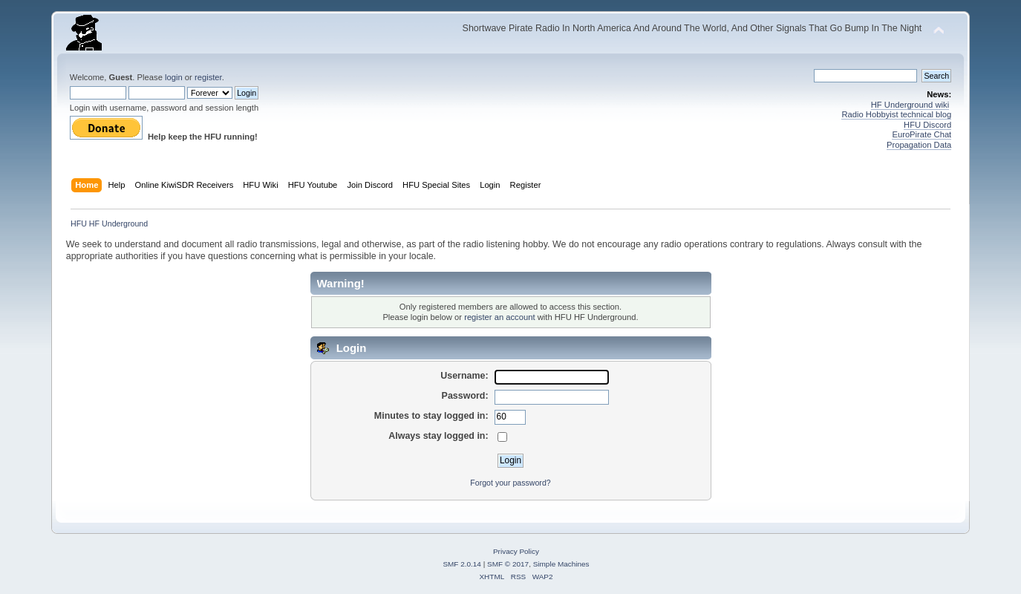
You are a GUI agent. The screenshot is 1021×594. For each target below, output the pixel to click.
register (208, 77)
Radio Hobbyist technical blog (896, 114)
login (174, 77)
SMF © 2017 (508, 564)
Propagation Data (919, 144)
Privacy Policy (516, 551)
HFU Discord (927, 124)
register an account (499, 317)
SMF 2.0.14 (462, 564)
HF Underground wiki (910, 104)
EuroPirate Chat (921, 134)
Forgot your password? (510, 482)
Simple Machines (561, 564)
